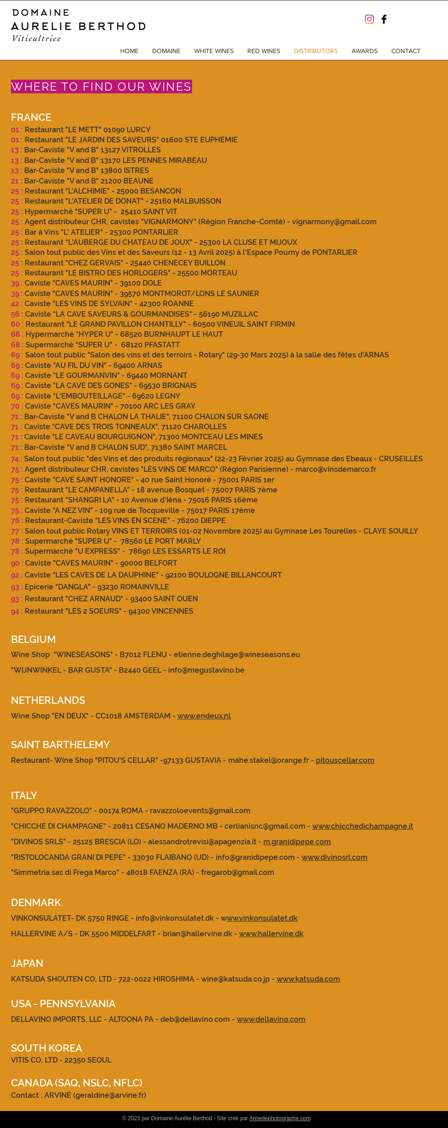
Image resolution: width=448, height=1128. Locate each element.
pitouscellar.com (345, 760)
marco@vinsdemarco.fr (335, 469)
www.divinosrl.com (335, 857)
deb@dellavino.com (195, 1019)
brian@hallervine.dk (197, 933)
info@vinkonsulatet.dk (175, 918)
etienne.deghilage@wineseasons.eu (237, 654)
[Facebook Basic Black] (384, 19)
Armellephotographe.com (279, 1118)
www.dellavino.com (271, 1019)
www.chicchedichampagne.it (362, 826)
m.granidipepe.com (297, 841)
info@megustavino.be (206, 670)
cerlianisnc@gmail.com (264, 826)
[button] (166, 50)
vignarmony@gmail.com (334, 221)
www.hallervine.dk (271, 933)
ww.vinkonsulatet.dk (262, 918)
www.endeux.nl (204, 716)
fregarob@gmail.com (237, 872)
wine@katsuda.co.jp (235, 979)
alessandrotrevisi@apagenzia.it (202, 841)
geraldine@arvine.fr (109, 1095)
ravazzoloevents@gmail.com (200, 810)
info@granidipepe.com (255, 857)
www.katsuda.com (308, 979)
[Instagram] (369, 19)
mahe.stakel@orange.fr (268, 760)
